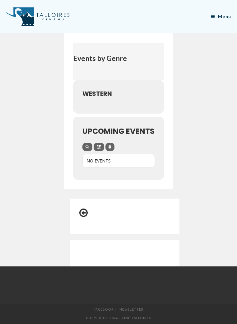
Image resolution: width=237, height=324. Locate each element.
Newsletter (131, 310)
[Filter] (99, 147)
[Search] (87, 147)
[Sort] (109, 147)
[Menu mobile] (221, 16)
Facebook (104, 310)
